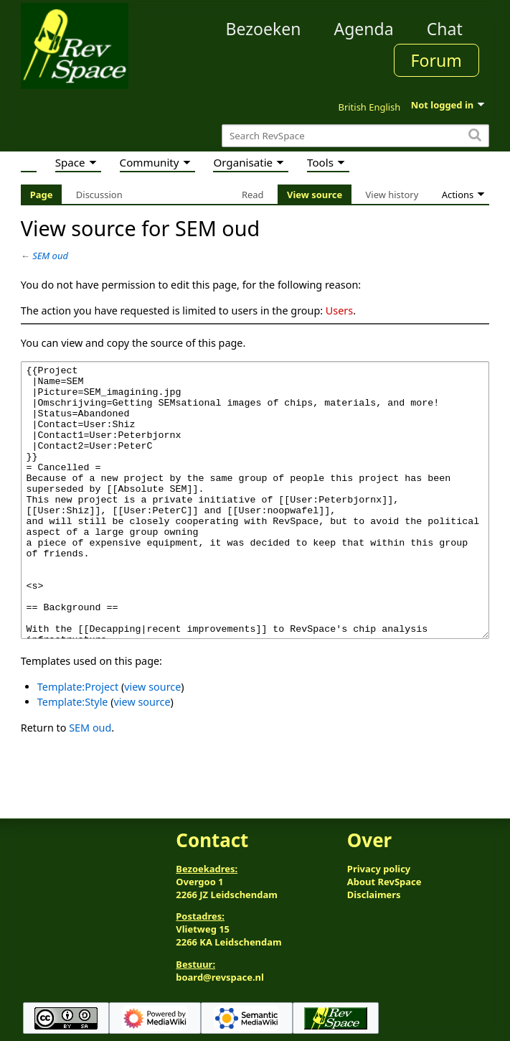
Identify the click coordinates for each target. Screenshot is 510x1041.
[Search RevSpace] (355, 136)
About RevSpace (384, 881)
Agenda (363, 28)
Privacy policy (378, 868)
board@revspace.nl (220, 977)
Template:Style (72, 755)
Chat (445, 28)
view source (152, 740)
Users (339, 310)
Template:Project (77, 740)
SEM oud (50, 255)
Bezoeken (263, 28)
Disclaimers (374, 894)
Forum (436, 60)
